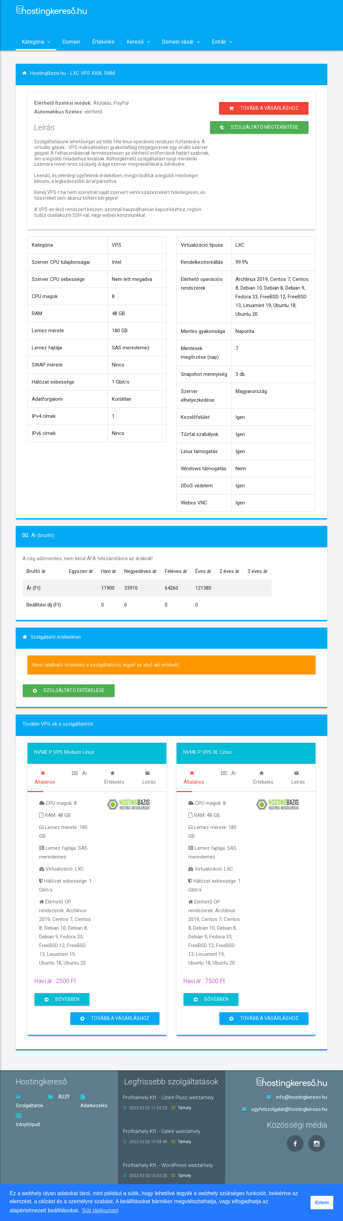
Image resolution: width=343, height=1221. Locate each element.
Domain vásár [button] (181, 42)
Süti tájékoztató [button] (100, 1210)
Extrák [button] (222, 42)
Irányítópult (28, 1120)
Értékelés (103, 42)
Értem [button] (322, 1202)
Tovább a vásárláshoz (263, 108)
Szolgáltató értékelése (69, 690)
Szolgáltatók (29, 1101)
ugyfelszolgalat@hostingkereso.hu (289, 1109)
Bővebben (62, 999)
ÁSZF (59, 1097)
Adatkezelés (94, 1101)
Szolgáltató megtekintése (259, 127)
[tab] (44, 777)
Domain (71, 42)
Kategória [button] (36, 42)
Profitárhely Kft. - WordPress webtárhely (168, 1165)
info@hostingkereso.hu (301, 1097)
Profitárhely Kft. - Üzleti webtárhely (161, 1131)
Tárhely (184, 1108)
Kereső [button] (138, 42)
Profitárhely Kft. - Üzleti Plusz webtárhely (168, 1097)
